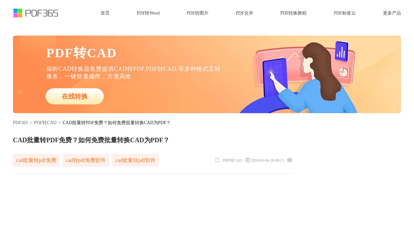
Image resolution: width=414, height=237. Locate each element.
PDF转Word (148, 13)
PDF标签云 (345, 13)
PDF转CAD (45, 122)
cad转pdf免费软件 (86, 160)
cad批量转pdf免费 (36, 160)
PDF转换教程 (293, 13)
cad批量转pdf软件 (135, 160)
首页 (105, 13)
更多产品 (392, 13)
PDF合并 (244, 13)
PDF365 (20, 122)
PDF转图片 (198, 13)
